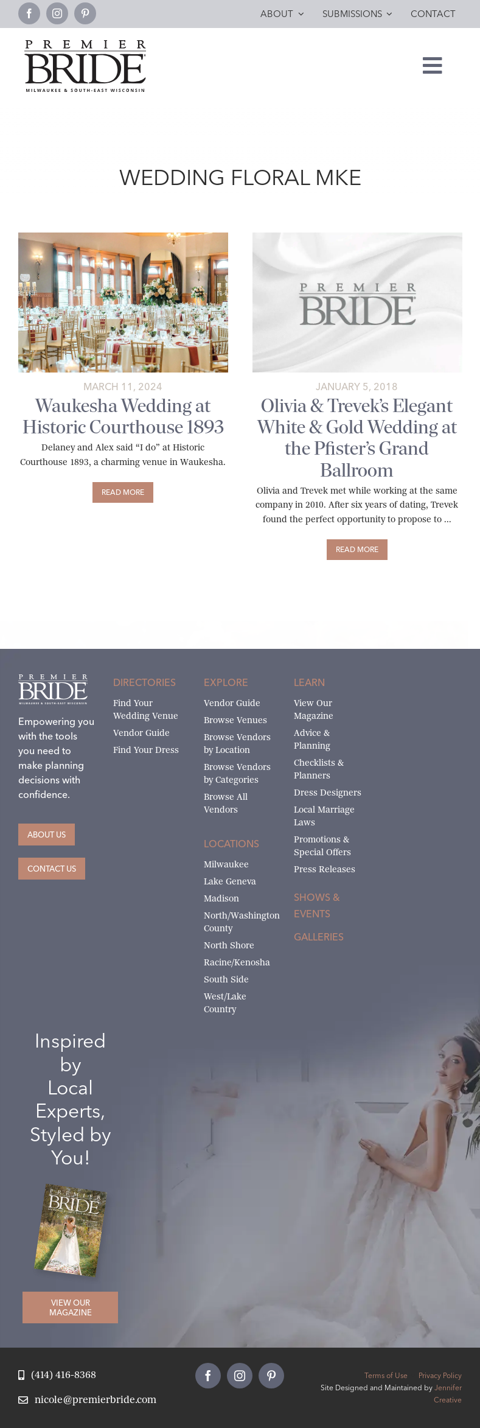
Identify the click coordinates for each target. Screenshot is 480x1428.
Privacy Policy (440, 1375)
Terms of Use (386, 1375)
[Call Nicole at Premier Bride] (57, 1375)
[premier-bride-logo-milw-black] (85, 44)
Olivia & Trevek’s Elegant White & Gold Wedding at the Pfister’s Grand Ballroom (357, 437)
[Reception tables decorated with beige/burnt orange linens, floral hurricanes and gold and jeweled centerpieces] (123, 237)
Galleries (319, 937)
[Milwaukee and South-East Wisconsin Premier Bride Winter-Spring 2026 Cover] (75, 1192)
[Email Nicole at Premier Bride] (87, 1400)
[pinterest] (85, 13)
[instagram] (57, 13)
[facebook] (29, 13)
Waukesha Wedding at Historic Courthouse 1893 (123, 416)
